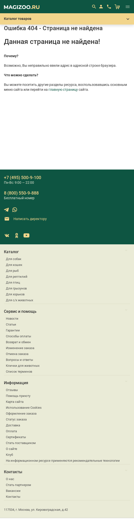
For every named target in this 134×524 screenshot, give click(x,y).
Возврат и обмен (18, 342)
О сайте (11, 449)
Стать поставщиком (21, 443)
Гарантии (13, 330)
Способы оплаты (18, 336)
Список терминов (19, 371)
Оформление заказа (21, 413)
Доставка (13, 425)
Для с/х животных (19, 300)
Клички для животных (22, 365)
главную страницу (63, 90)
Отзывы (12, 390)
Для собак (13, 259)
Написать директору (25, 219)
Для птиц (13, 282)
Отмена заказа (17, 354)
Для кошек (14, 265)
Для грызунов (16, 288)
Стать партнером (18, 485)
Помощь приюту (18, 396)
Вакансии (13, 491)
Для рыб (12, 271)
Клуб (9, 455)
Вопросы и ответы (19, 360)
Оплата (11, 431)
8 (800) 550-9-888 (21, 193)
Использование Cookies (24, 407)
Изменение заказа (20, 348)
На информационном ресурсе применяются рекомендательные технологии (63, 460)
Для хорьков (15, 294)
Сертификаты (16, 437)
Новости (12, 318)
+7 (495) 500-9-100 (22, 177)
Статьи (11, 324)
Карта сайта (15, 402)
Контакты (13, 496)
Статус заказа (16, 419)
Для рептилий (16, 276)
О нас (10, 479)
